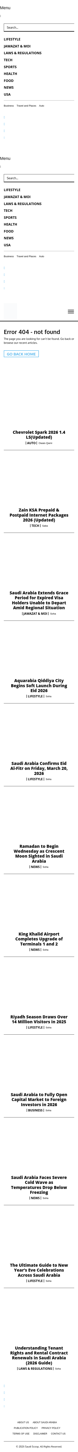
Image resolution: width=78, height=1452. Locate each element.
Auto (31, 443)
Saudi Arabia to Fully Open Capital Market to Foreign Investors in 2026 (39, 1099)
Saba (45, 525)
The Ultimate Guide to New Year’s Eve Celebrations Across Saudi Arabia (39, 1270)
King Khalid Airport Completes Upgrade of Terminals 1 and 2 (39, 939)
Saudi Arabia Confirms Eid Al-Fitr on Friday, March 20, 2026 (39, 768)
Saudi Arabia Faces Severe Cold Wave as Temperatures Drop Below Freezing (39, 1184)
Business (35, 1110)
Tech (35, 525)
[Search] (69, 28)
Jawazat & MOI (35, 613)
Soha (53, 613)
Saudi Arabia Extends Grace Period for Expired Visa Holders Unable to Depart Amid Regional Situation (39, 600)
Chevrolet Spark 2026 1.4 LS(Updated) (39, 434)
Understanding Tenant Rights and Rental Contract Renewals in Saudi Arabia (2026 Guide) (39, 1355)
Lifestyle (35, 696)
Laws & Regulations (35, 1368)
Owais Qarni (45, 443)
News (35, 866)
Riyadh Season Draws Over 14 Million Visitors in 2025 (39, 1019)
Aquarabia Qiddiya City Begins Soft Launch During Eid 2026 (39, 685)
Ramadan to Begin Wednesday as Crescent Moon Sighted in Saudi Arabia (39, 853)
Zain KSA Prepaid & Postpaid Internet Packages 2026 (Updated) (39, 515)
